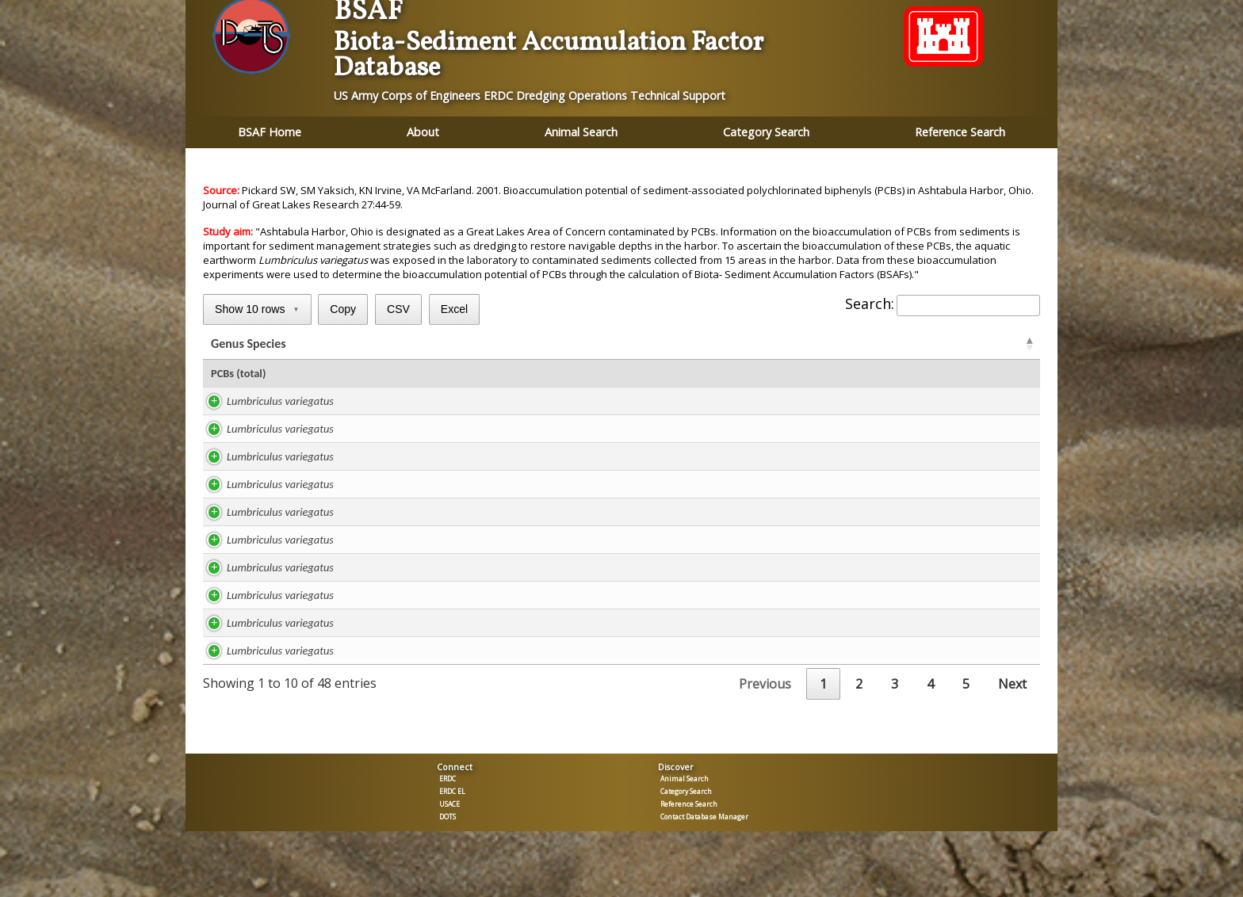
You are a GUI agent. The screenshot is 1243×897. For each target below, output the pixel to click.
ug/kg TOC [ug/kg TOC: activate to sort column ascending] (739, 345)
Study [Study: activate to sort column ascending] (395, 345)
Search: (942, 303)
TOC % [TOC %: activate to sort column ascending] (652, 345)
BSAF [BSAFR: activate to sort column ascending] (829, 345)
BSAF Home (269, 131)
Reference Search (960, 131)
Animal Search (581, 131)
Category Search (766, 131)
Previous (765, 687)
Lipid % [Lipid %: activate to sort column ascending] (470, 345)
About (423, 131)
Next (1012, 687)
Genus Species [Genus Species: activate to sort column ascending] (248, 345)
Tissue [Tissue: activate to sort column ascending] (978, 345)
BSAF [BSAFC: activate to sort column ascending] (904, 345)
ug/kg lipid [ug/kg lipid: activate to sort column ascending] (560, 345)
